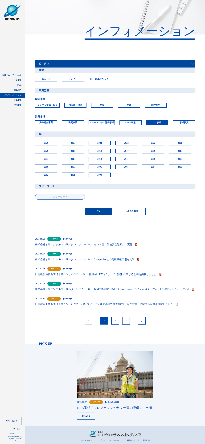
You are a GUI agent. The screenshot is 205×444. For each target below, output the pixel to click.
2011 (126, 159)
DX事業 (157, 122)
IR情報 (18, 80)
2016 (153, 151)
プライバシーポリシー (109, 440)
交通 (129, 105)
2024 (99, 143)
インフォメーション (12, 95)
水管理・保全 (75, 105)
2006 (99, 167)
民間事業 (72, 122)
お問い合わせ (11, 421)
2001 (73, 175)
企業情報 (17, 100)
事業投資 (184, 122)
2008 (46, 167)
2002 (46, 175)
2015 (180, 151)
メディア (72, 79)
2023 (126, 143)
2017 (126, 151)
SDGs (19, 85)
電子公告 (146, 440)
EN (18, 429)
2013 (73, 159)
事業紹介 (17, 90)
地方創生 (155, 105)
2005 (126, 167)
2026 (46, 143)
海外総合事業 (46, 122)
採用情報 (17, 105)
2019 (73, 151)
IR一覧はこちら (98, 79)
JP (14, 429)
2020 (46, 151)
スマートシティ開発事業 (101, 122)
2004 (153, 167)
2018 (99, 151)
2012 (99, 159)
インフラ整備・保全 (47, 105)
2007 (73, 167)
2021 (180, 143)
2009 (180, 159)
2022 (153, 143)
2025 (73, 143)
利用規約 (131, 440)
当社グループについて (11, 75)
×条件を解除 (132, 211)
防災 (102, 105)
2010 (153, 159)
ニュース (46, 79)
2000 (99, 175)
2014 (46, 159)
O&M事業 (130, 122)
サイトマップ (86, 440)
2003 (180, 167)
